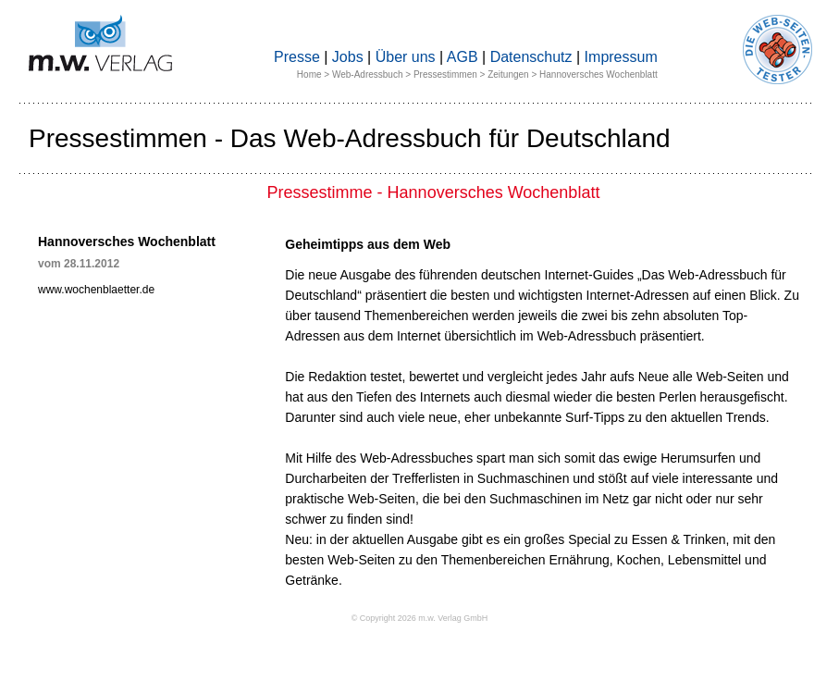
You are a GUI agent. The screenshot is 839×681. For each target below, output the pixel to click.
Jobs (348, 57)
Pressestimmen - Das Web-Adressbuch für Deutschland (350, 138)
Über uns (406, 57)
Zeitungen (507, 74)
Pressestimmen (445, 74)
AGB (462, 57)
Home (309, 74)
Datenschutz (531, 57)
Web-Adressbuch (367, 74)
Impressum (621, 57)
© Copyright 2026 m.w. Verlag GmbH (420, 618)
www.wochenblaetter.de (96, 289)
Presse (297, 57)
